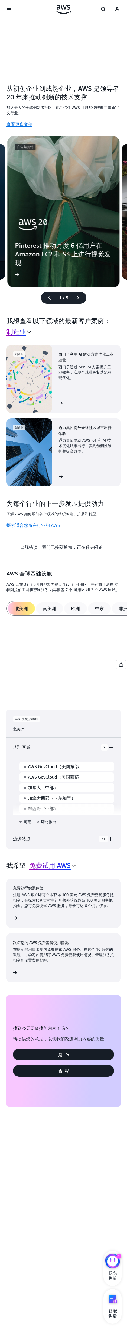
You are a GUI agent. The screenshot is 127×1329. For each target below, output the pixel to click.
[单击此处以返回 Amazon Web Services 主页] (63, 9)
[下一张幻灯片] (80, 298)
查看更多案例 (19, 124)
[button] (63, 1054)
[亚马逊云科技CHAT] (112, 1262)
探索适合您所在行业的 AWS (33, 525)
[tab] (21, 608)
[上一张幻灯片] (47, 298)
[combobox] (18, 331)
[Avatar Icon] (117, 9)
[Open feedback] (121, 664)
